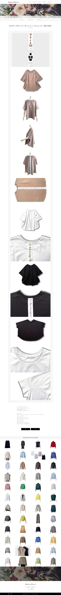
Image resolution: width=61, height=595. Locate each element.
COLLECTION (21, 19)
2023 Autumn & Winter (39, 19)
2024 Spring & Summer (30, 19)
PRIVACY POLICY (10, 575)
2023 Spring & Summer (30, 27)
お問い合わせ (9, 574)
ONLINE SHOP (9, 576)
